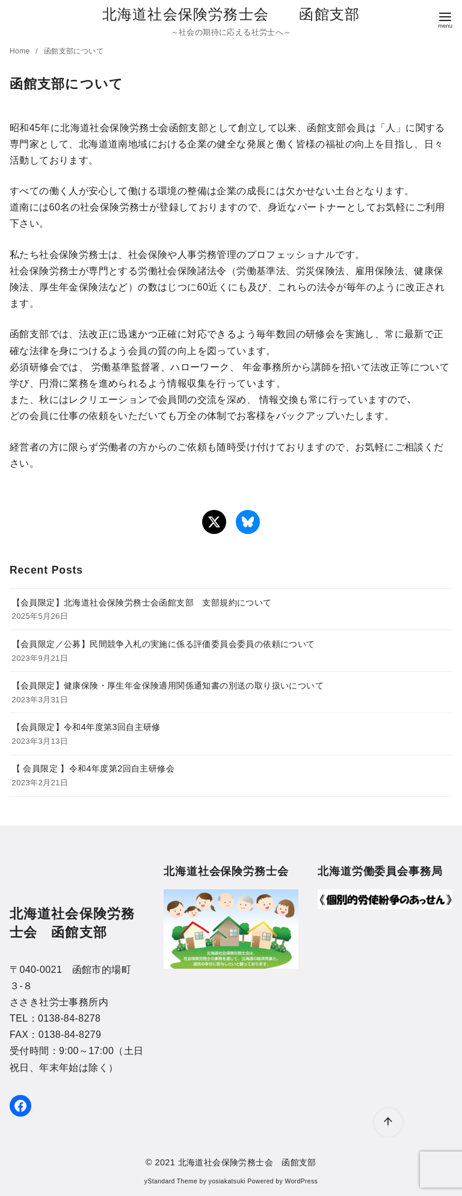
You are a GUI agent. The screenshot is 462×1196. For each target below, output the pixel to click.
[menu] (445, 19)
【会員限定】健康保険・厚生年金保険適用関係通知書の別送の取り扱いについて (168, 685)
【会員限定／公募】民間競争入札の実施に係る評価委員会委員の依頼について (163, 644)
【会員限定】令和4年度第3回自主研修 (86, 727)
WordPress (301, 1181)
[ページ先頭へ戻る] (388, 1122)
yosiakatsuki (227, 1181)
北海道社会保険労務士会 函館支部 (231, 14)
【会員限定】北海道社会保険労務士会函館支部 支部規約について (142, 602)
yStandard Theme (170, 1181)
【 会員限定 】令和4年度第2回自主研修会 (93, 768)
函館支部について (73, 51)
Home (21, 51)
